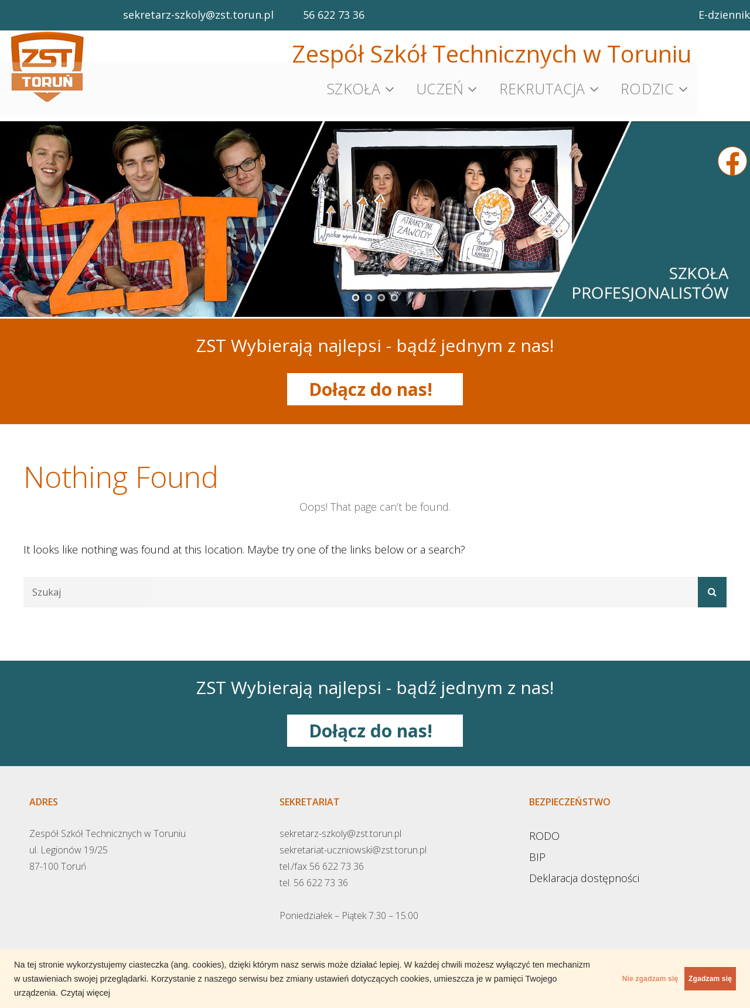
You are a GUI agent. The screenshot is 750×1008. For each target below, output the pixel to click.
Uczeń (439, 85)
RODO (544, 827)
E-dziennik (724, 15)
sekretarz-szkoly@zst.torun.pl (198, 15)
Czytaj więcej (245, 992)
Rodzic (647, 85)
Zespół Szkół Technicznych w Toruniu (491, 53)
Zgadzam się (693, 979)
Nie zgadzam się (601, 979)
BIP (537, 848)
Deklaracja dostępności (584, 869)
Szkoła (353, 85)
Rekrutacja (542, 85)
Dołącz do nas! (375, 380)
